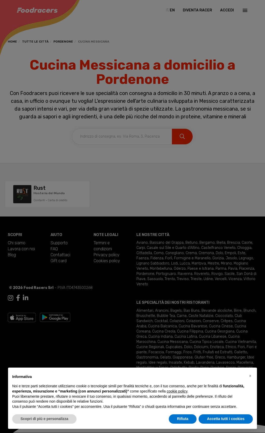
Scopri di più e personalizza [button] (44, 419)
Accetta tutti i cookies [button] (226, 419)
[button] (250, 376)
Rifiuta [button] (183, 419)
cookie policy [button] (177, 391)
